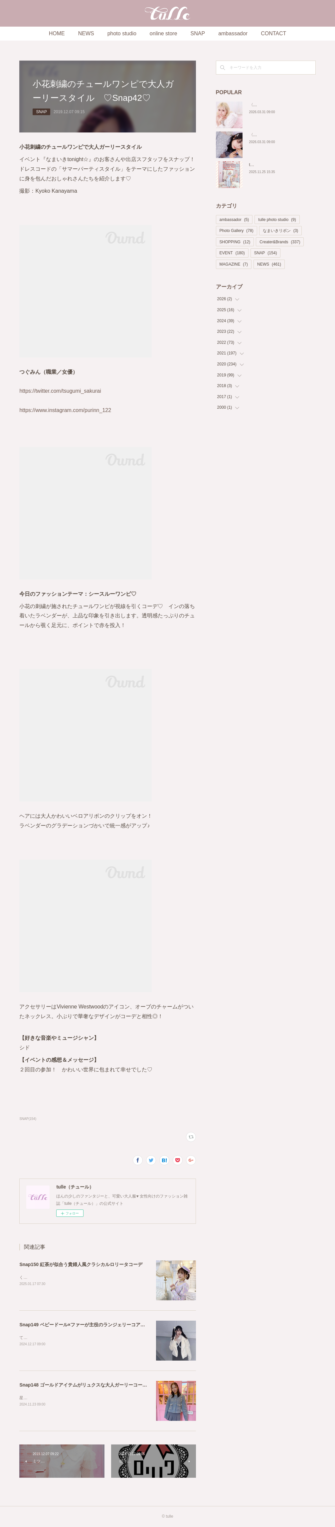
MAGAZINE (234, 264)
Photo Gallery (236, 230)
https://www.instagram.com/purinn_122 (65, 410)
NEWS (86, 33)
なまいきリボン (280, 230)
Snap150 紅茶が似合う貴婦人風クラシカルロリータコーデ (80, 1264)
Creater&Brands (279, 242)
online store (163, 33)
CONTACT (273, 33)
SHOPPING (235, 242)
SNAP (198, 33)
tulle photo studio (277, 219)
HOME (57, 33)
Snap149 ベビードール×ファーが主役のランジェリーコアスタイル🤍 (92, 1324)
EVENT (232, 253)
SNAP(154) (27, 1119)
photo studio (121, 33)
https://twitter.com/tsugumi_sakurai (60, 391)
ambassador (233, 33)
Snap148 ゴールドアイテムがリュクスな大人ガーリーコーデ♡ (85, 1385)
